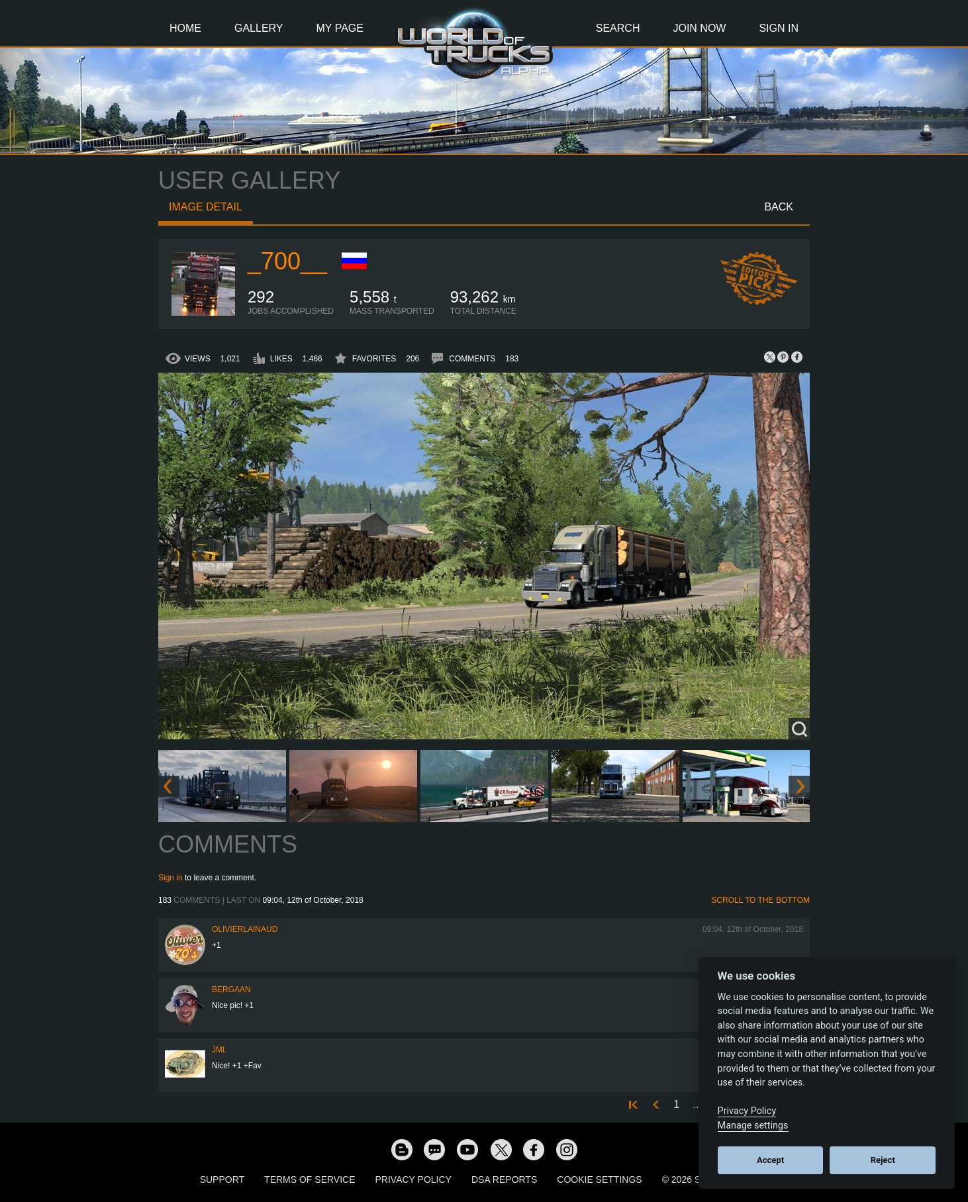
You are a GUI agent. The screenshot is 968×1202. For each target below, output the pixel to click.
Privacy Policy (413, 1179)
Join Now (699, 28)
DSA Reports (504, 1179)
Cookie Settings (599, 1179)
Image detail (205, 206)
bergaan (231, 989)
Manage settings (753, 1125)
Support (222, 1179)
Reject (883, 1160)
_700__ (287, 261)
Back (778, 206)
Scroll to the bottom (760, 900)
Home (185, 28)
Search (618, 28)
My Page (339, 28)
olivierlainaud (244, 929)
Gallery (258, 28)
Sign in (170, 877)
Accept (770, 1160)
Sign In (779, 28)
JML (219, 1049)
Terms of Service (309, 1179)
